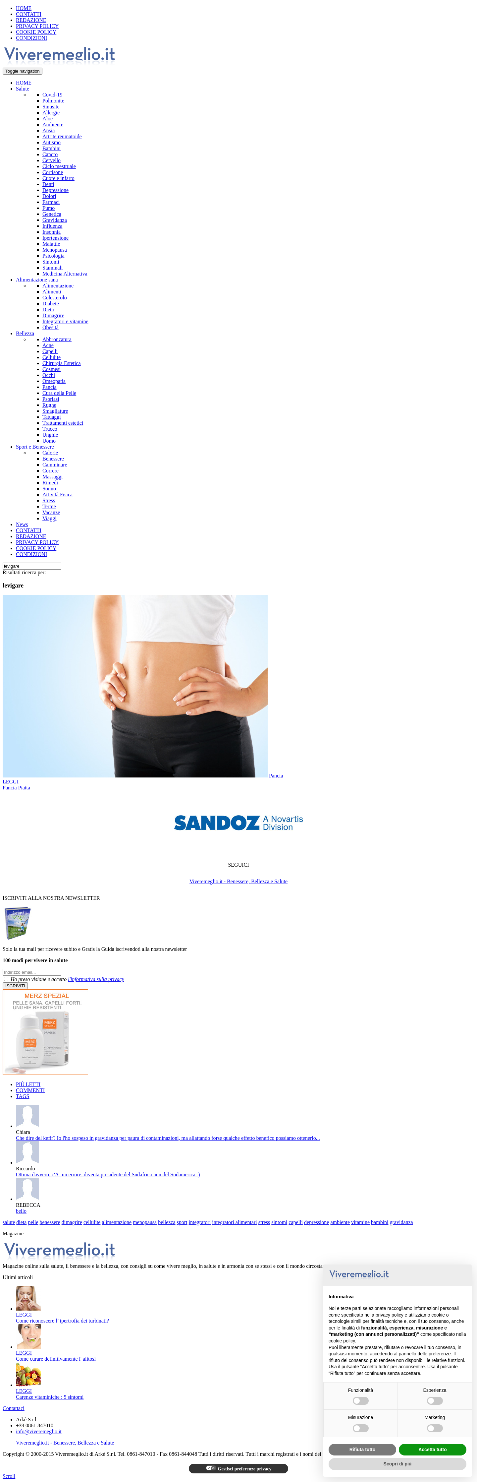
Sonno (49, 488)
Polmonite (53, 100)
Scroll (9, 1476)
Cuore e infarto (58, 178)
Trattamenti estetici (62, 423)
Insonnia (51, 232)
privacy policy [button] (389, 1315)
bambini (379, 1222)
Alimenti (51, 291)
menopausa (145, 1222)
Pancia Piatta (16, 787)
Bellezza (25, 333)
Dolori (49, 196)
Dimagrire (53, 315)
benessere (50, 1222)
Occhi (48, 375)
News (22, 524)
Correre (50, 470)
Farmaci (51, 202)
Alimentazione (58, 285)
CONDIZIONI (31, 38)
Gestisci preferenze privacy (239, 1468)
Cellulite (51, 357)
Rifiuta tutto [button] (362, 1449)
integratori (200, 1222)
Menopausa (54, 250)
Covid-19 (52, 94)
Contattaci (14, 1408)
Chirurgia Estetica (61, 363)
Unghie (50, 435)
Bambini (51, 148)
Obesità (50, 327)
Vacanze (51, 512)
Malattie (51, 244)
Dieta (48, 309)
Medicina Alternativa (64, 274)
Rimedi (50, 482)
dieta (21, 1222)
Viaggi (49, 518)
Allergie (51, 112)
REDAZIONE (31, 20)
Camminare (54, 464)
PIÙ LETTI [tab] (28, 1084)
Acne (48, 345)
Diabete (50, 303)
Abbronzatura (57, 339)
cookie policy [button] (342, 1340)
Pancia (49, 387)
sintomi (279, 1222)
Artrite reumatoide (62, 136)
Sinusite (51, 106)
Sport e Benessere (35, 447)
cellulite (92, 1222)
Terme (49, 506)
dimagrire (72, 1222)
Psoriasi (50, 399)
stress (264, 1222)
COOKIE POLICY (36, 32)
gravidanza (401, 1222)
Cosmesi (51, 369)
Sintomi (50, 262)
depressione (316, 1222)
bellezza (166, 1222)
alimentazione (117, 1222)
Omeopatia (54, 381)
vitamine (360, 1222)
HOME (23, 8)
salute (9, 1222)
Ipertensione (55, 238)
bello (21, 1211)
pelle (33, 1222)
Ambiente (52, 124)
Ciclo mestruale (59, 166)
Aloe (47, 118)
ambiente (340, 1222)
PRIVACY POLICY (37, 26)
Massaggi (52, 476)
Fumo (48, 208)
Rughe (49, 405)
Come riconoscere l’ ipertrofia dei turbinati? (62, 1321)
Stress (48, 500)
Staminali (52, 268)
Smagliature (55, 411)
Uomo (49, 441)
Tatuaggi (51, 417)
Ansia (48, 130)
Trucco (49, 429)
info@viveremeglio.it (39, 1431)
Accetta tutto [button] (432, 1449)
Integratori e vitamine (65, 321)
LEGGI (11, 781)
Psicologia (53, 256)
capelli (296, 1222)
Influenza (52, 226)
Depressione (55, 190)
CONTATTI (28, 14)
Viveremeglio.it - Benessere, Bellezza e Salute (238, 881)
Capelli (50, 351)
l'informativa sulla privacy (96, 979)
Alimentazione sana (37, 279)
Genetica (51, 214)
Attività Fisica (57, 494)
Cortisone (52, 172)
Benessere (53, 459)
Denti (48, 184)
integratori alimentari (234, 1222)
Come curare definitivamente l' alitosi (56, 1359)
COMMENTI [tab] (30, 1090)
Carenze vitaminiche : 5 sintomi (49, 1397)
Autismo (51, 142)
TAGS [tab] (22, 1096)
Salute (22, 89)
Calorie (50, 453)
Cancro (50, 154)
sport (182, 1222)
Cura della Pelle (59, 393)
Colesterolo (54, 297)
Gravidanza (54, 220)
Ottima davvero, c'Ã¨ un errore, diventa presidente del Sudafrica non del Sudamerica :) (108, 1174)
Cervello (51, 160)
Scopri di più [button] (398, 1463)
